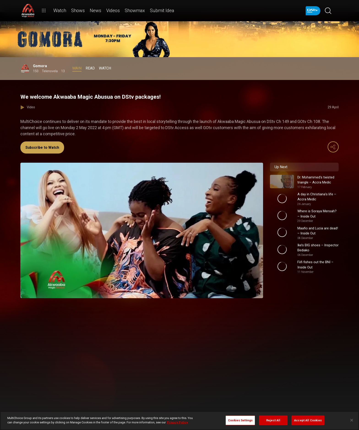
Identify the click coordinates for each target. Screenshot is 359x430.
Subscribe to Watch (42, 147)
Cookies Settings (240, 420)
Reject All (273, 420)
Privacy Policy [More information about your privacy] (177, 422)
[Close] (352, 420)
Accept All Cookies (308, 420)
